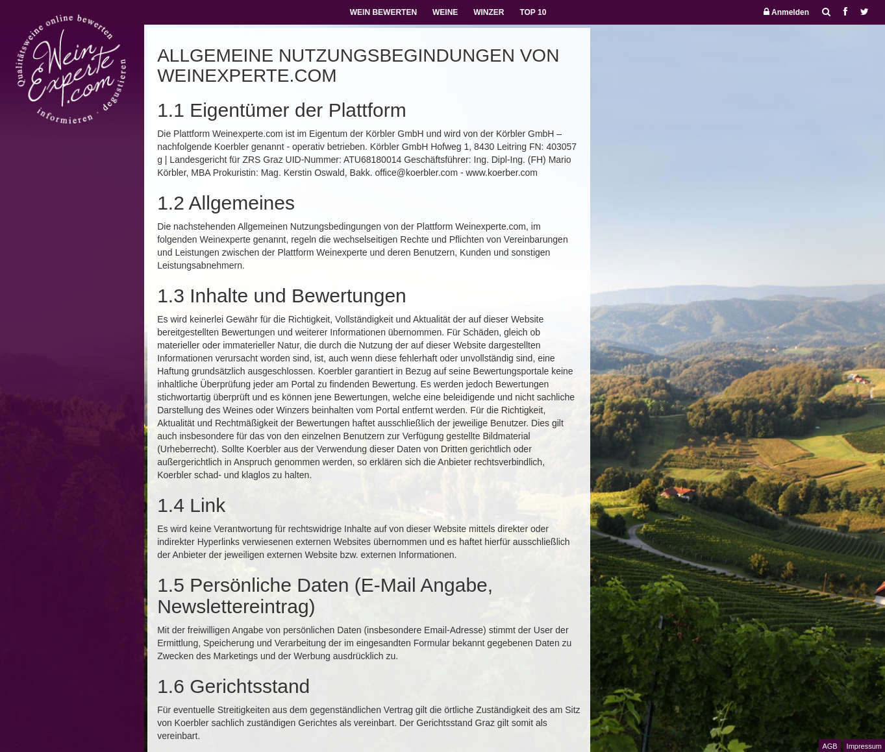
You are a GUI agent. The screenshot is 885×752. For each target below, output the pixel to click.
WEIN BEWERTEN (383, 12)
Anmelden (786, 12)
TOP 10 (532, 12)
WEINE (445, 12)
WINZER (488, 12)
